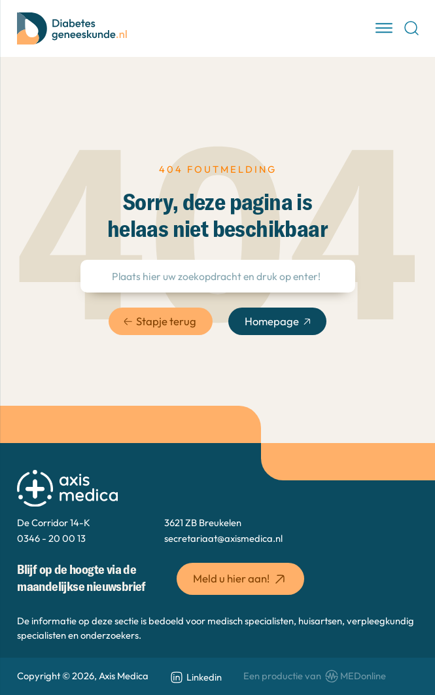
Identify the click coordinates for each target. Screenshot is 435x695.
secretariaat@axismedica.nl (223, 538)
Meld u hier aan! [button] (240, 579)
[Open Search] (411, 28)
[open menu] (384, 28)
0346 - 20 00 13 (51, 538)
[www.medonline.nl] (314, 676)
